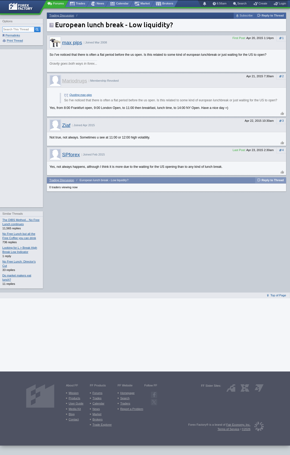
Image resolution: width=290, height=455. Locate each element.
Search (124, 398)
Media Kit (75, 408)
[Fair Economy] (257, 427)
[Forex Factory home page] (23, 6)
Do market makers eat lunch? (16, 277)
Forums (97, 393)
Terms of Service (228, 429)
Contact (74, 419)
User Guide (76, 403)
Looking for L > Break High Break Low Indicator (19, 249)
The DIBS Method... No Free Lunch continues (21, 222)
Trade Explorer (102, 424)
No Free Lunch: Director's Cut (19, 263)
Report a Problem (131, 408)
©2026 (246, 429)
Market (96, 414)
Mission (74, 393)
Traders (125, 403)
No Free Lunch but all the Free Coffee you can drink (19, 236)
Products (74, 398)
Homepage (127, 393)
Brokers (97, 419)
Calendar (98, 403)
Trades (96, 398)
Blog (71, 414)
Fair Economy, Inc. (238, 424)
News (96, 408)
